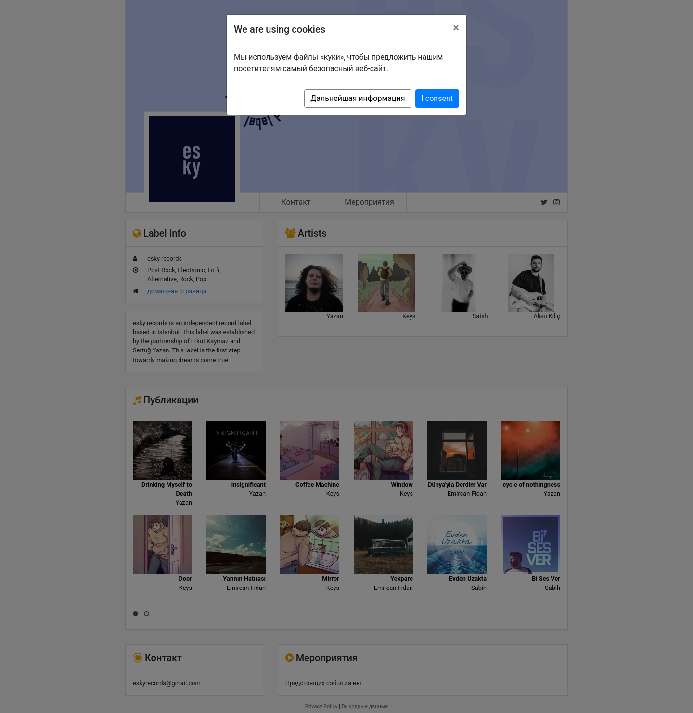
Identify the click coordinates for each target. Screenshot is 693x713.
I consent (437, 98)
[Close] (456, 28)
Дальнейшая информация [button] (357, 98)
